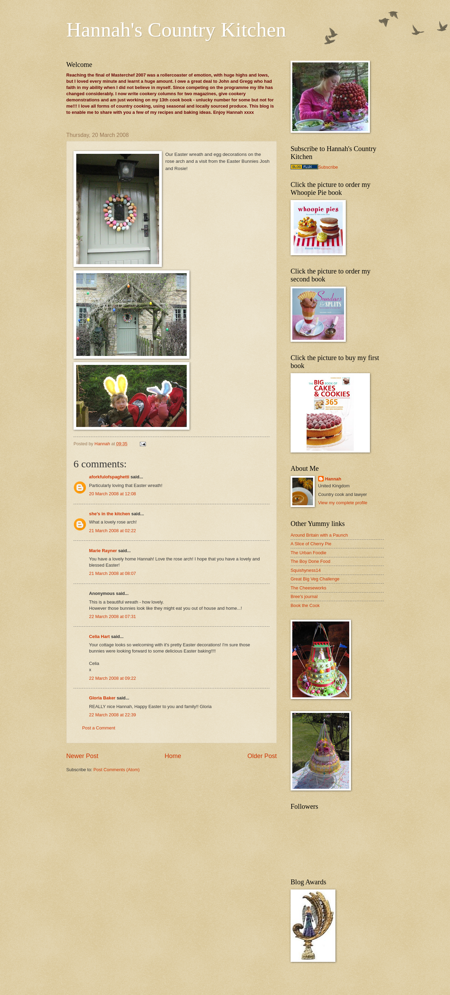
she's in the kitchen (109, 513)
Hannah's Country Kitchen (176, 29)
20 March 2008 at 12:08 (112, 493)
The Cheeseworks (308, 587)
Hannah (333, 478)
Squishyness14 (306, 570)
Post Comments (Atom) (117, 769)
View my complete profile (343, 502)
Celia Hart (99, 636)
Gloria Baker (102, 697)
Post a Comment (98, 727)
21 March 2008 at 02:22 (112, 530)
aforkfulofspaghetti (109, 476)
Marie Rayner (103, 550)
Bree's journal (304, 596)
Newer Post (82, 756)
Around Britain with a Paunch (319, 535)
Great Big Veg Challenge (315, 578)
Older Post (262, 756)
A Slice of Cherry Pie (311, 543)
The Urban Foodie (308, 552)
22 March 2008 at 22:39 (112, 714)
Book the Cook (305, 605)
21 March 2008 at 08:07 (112, 573)
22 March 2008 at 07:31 (112, 616)
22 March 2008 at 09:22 (112, 678)
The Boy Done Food (310, 561)
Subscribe (328, 167)
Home (173, 756)
